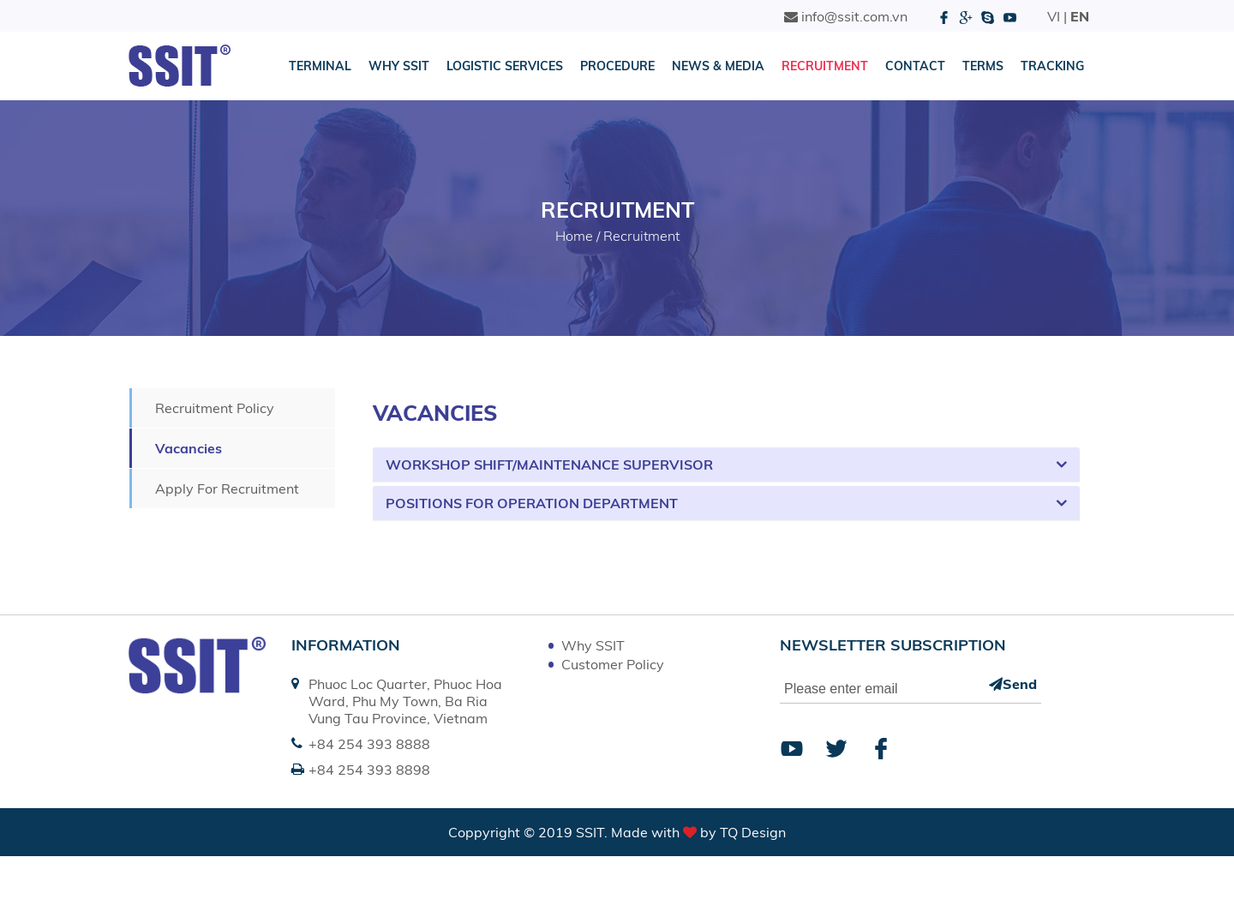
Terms (982, 66)
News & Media (718, 66)
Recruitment (825, 66)
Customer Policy (612, 664)
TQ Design (753, 832)
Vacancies (188, 448)
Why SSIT (398, 66)
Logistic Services (504, 66)
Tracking (1052, 66)
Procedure (617, 66)
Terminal (320, 66)
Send (1013, 683)
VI (1053, 16)
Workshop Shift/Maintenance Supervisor (549, 464)
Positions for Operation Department (532, 503)
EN (1079, 16)
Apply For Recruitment (227, 488)
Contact (915, 66)
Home (574, 235)
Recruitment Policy (214, 408)
